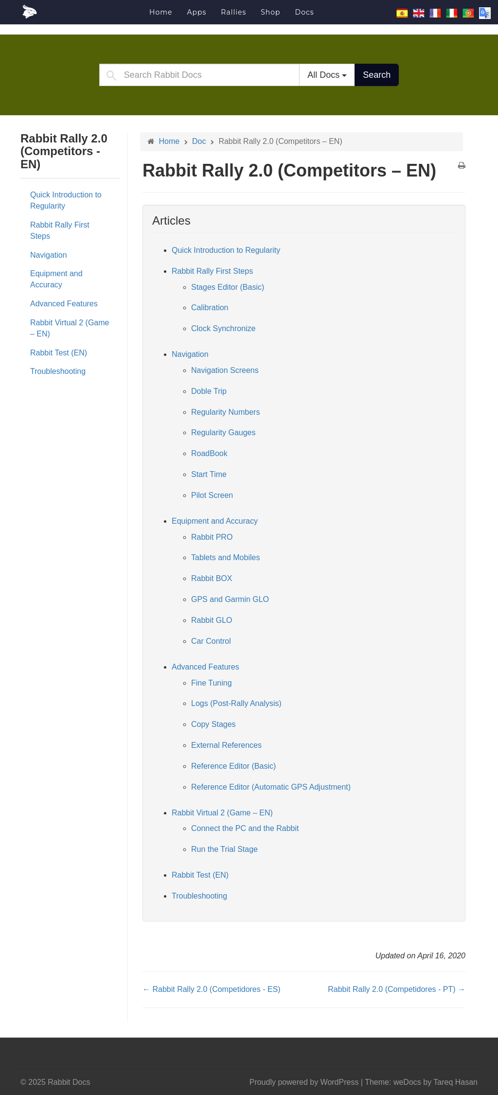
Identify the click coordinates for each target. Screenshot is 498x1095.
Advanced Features (64, 304)
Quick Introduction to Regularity (66, 200)
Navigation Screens (225, 370)
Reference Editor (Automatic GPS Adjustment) (271, 787)
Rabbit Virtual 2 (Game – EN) (69, 328)
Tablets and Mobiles (225, 557)
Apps (196, 12)
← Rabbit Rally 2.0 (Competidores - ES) (211, 989)
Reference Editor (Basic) (233, 766)
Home (160, 12)
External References (226, 745)
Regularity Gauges (223, 432)
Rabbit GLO (211, 620)
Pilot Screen (212, 495)
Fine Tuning (211, 683)
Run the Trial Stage (224, 849)
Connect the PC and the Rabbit (245, 828)
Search (377, 75)
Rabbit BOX (211, 578)
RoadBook (209, 453)
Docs (304, 12)
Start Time (209, 474)
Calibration (209, 307)
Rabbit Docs (81, 11)
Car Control (211, 641)
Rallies (233, 12)
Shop (270, 12)
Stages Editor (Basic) (227, 287)
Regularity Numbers (225, 412)
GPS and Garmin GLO (230, 599)
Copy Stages (213, 724)
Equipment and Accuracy (56, 279)
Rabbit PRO (211, 537)
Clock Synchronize (223, 328)
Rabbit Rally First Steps (59, 230)
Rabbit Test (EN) (58, 353)
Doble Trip (209, 391)
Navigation (48, 255)
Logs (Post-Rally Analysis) (236, 703)
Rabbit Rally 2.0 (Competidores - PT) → (396, 989)
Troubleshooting (58, 371)
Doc (199, 141)
